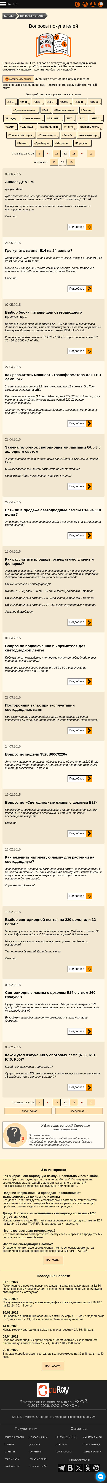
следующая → (79, 1111)
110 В (81, 103)
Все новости (53, 1366)
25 (71, 162)
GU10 (12, 127)
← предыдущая (28, 1111)
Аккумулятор (90, 136)
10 (54, 162)
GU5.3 (97, 119)
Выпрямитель (91, 127)
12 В (12, 103)
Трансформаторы (22, 136)
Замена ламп (34, 119)
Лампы (88, 111)
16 (90, 153)
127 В (96, 103)
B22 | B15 (29, 127)
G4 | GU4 (56, 119)
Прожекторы (49, 136)
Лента (71, 127)
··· (48, 153)
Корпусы (83, 144)
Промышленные (27, 111)
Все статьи (53, 1260)
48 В (52, 103)
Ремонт (24, 144)
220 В (66, 103)
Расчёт (70, 136)
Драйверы (44, 144)
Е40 (47, 111)
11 (56, 153)
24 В (26, 103)
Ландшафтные (67, 111)
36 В (39, 103)
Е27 (71, 119)
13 (73, 153)
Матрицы (64, 144)
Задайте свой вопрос (20, 79)
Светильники (51, 127)
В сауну (13, 119)
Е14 (84, 119)
